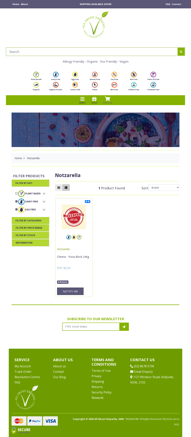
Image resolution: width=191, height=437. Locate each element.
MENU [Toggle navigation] (82, 100)
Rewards (98, 398)
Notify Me (70, 291)
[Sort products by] (163, 187)
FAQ (168, 4)
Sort (144, 188)
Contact (176, 4)
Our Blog (59, 377)
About (24, 4)
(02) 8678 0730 (142, 366)
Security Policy (102, 392)
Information (24, 242)
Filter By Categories (28, 220)
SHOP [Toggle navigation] (94, 100)
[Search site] (181, 52)
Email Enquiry (141, 372)
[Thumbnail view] (58, 187)
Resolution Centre (27, 377)
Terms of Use (101, 371)
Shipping (98, 381)
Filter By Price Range (29, 227)
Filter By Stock (25, 235)
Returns (97, 387)
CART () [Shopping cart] (107, 100)
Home (15, 4)
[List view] (66, 187)
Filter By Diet (23, 183)
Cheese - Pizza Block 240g (73, 256)
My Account (23, 366)
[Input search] (92, 52)
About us (59, 366)
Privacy (96, 376)
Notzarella (63, 249)
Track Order (23, 372)
